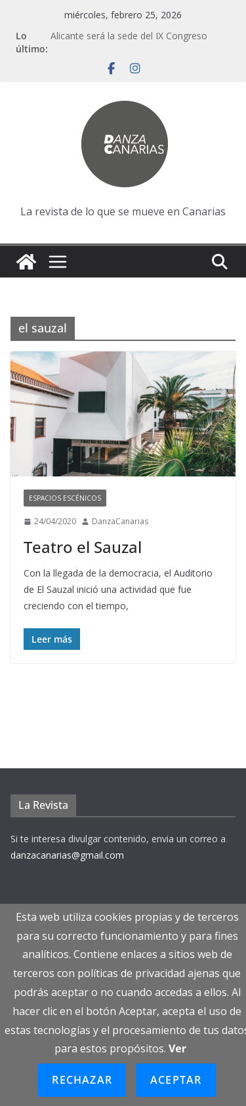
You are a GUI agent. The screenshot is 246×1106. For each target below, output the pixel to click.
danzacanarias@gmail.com (67, 855)
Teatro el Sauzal (83, 547)
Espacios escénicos (65, 498)
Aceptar (175, 1080)
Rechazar (82, 1080)
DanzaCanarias (120, 521)
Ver (177, 1048)
